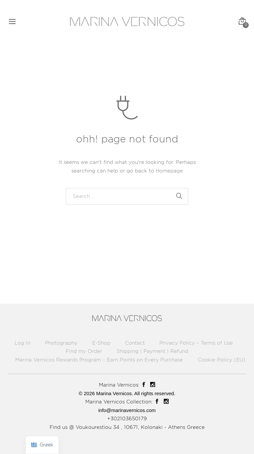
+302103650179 (127, 418)
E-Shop (101, 343)
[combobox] (127, 196)
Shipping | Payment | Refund (152, 351)
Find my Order (84, 351)
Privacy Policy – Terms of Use (196, 343)
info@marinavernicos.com (127, 410)
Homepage (169, 170)
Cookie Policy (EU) (221, 359)
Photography (61, 343)
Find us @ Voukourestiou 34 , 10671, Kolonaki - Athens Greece (127, 427)
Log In (22, 343)
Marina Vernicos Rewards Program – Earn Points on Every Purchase (99, 359)
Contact (135, 343)
